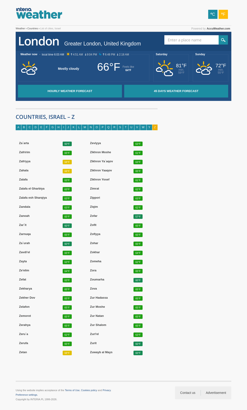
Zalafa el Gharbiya (31, 188)
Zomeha (95, 261)
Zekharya (25, 288)
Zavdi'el (24, 252)
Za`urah (24, 243)
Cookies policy (89, 390)
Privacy (107, 390)
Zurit (93, 343)
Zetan (23, 352)
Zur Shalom (98, 325)
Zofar (94, 216)
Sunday (200, 54)
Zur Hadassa (99, 297)
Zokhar (95, 252)
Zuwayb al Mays (101, 352)
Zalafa (23, 179)
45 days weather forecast (176, 91)
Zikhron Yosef (99, 179)
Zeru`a (23, 334)
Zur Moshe (97, 306)
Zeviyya (95, 143)
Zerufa (23, 343)
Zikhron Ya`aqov (101, 161)
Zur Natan (97, 316)
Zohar (94, 243)
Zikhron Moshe (100, 152)
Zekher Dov (27, 297)
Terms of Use (72, 390)
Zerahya (24, 325)
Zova (93, 288)
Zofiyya (95, 234)
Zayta (23, 261)
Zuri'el (94, 334)
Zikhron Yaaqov (101, 170)
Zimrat (94, 188)
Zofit (93, 225)
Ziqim (94, 206)
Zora (93, 270)
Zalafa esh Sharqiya (33, 197)
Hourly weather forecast (70, 91)
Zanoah (24, 216)
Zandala (24, 206)
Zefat (22, 279)
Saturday (161, 54)
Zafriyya (24, 161)
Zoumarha (97, 279)
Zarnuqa (25, 234)
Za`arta (24, 143)
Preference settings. (27, 394)
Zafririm (24, 152)
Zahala (23, 170)
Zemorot (25, 316)
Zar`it (23, 225)
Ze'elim (24, 270)
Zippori (95, 197)
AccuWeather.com (218, 28)
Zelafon (24, 306)
